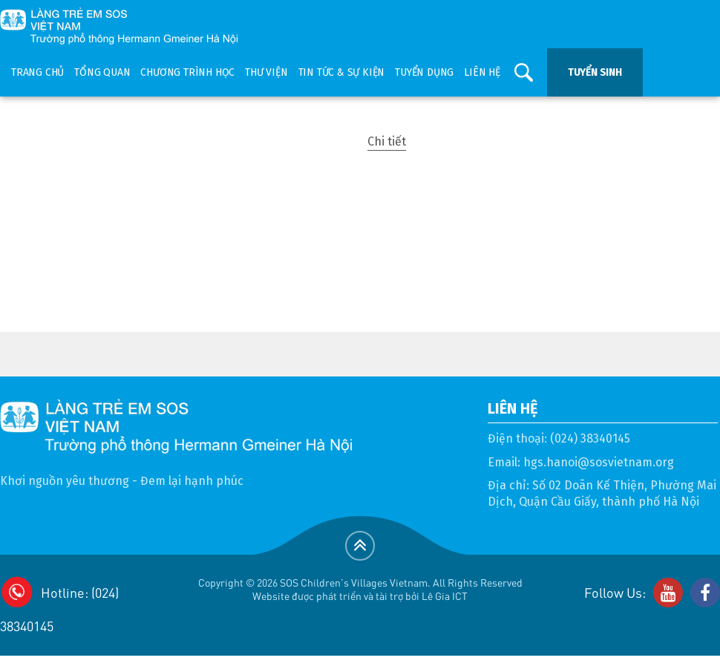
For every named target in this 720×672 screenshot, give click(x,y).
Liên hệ (482, 72)
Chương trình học (187, 72)
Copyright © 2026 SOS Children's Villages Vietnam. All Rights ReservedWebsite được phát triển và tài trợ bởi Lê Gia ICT (360, 589)
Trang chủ (37, 72)
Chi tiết (386, 141)
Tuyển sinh (595, 72)
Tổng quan (102, 72)
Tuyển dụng (424, 72)
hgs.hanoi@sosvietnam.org (598, 462)
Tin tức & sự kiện (341, 72)
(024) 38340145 (590, 438)
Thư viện (266, 72)
